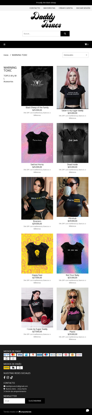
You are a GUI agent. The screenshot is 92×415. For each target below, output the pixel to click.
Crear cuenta (66, 8)
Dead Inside (72, 164)
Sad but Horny (37, 164)
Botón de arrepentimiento (15, 391)
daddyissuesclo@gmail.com (16, 386)
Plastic (72, 331)
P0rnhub (72, 218)
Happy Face (37, 275)
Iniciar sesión (83, 8)
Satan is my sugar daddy (72, 110)
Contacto (35, 8)
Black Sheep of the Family (37, 107)
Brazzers (37, 221)
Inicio (6, 55)
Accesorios (8, 81)
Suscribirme (35, 400)
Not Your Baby (72, 275)
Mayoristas (49, 8)
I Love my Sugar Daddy (37, 329)
